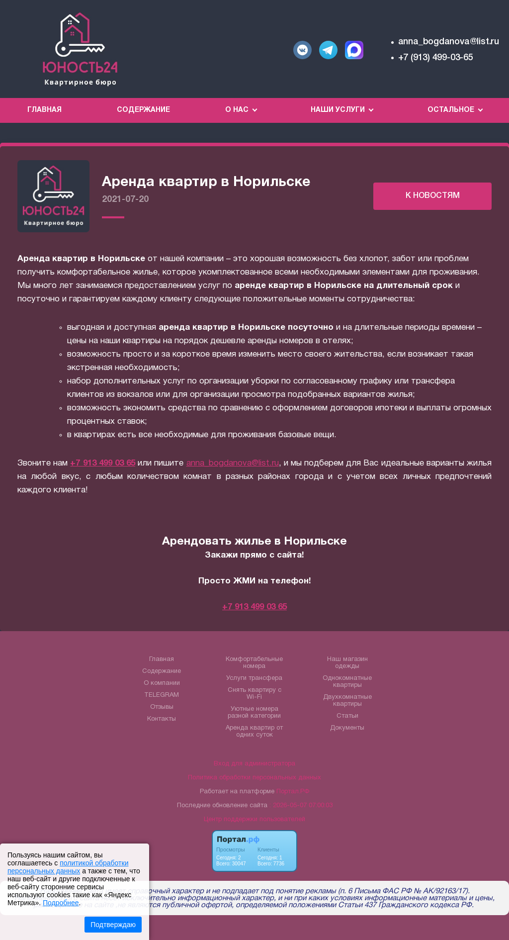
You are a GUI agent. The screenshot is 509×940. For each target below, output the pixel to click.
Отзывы (161, 707)
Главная (44, 110)
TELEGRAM (161, 695)
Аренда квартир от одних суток (254, 731)
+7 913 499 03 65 (102, 463)
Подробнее (61, 903)
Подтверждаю (113, 925)
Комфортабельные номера (254, 663)
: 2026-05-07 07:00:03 (301, 806)
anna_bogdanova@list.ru (448, 42)
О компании (162, 683)
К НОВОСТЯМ (433, 195)
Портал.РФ (292, 792)
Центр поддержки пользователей (254, 820)
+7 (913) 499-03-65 (435, 58)
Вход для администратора (254, 764)
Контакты (161, 719)
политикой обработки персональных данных (67, 867)
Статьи (347, 716)
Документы (347, 728)
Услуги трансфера (254, 678)
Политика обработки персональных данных (254, 778)
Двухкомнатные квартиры (347, 700)
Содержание (143, 110)
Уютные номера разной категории (254, 712)
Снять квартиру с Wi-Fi (254, 693)
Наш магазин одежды (347, 663)
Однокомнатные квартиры (347, 681)
